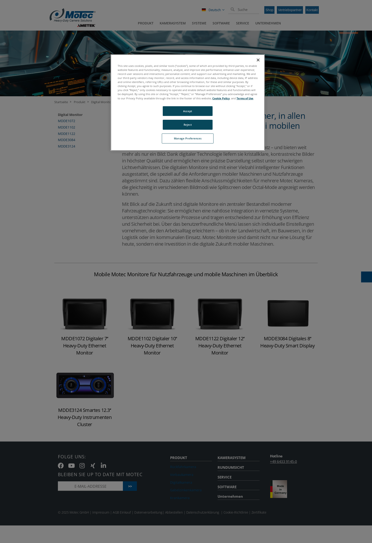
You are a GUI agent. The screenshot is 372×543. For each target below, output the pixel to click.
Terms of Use (245, 98)
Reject (188, 124)
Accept (187, 111)
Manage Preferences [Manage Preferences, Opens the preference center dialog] (187, 138)
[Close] (258, 60)
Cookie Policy (221, 98)
